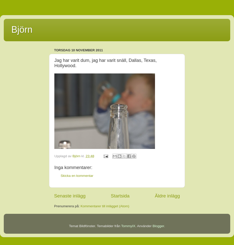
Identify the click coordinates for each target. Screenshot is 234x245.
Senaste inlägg (70, 195)
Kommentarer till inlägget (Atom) (105, 206)
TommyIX (128, 226)
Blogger (158, 226)
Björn (21, 29)
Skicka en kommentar (77, 176)
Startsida (120, 195)
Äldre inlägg (167, 195)
